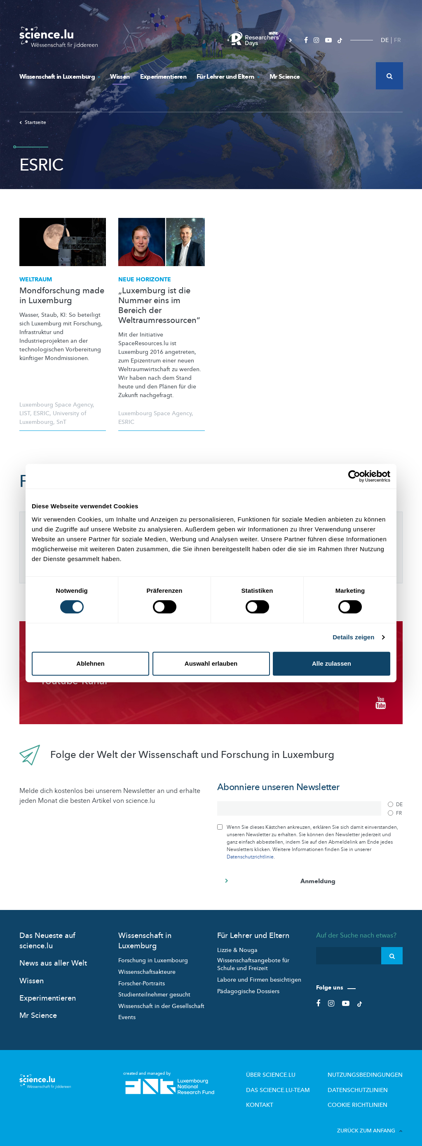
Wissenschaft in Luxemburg (59, 77)
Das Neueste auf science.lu (47, 935)
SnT (61, 422)
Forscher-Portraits (141, 977)
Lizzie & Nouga (237, 944)
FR (397, 40)
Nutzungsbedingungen (371, 1068)
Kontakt (281, 1095)
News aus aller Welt (53, 957)
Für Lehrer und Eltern (228, 77)
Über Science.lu (290, 1068)
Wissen (119, 77)
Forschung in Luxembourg (153, 955)
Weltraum (35, 279)
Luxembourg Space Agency (56, 405)
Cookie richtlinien (364, 1095)
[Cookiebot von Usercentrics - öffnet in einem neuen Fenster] (354, 476)
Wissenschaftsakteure (147, 966)
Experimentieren (163, 77)
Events (127, 1011)
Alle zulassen (331, 663)
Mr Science (285, 77)
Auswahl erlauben (211, 663)
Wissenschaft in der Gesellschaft (161, 1000)
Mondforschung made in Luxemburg (61, 296)
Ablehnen (90, 663)
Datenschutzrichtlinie (250, 851)
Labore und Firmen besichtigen (259, 974)
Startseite (32, 122)
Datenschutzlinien (364, 1082)
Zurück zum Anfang (370, 1121)
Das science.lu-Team (296, 1082)
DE (385, 40)
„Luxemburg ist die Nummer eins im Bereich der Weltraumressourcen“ (159, 305)
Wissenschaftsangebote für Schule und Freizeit (253, 958)
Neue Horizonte (144, 279)
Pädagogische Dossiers (248, 985)
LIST (24, 413)
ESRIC (41, 413)
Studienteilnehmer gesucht (154, 989)
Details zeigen (353, 637)
